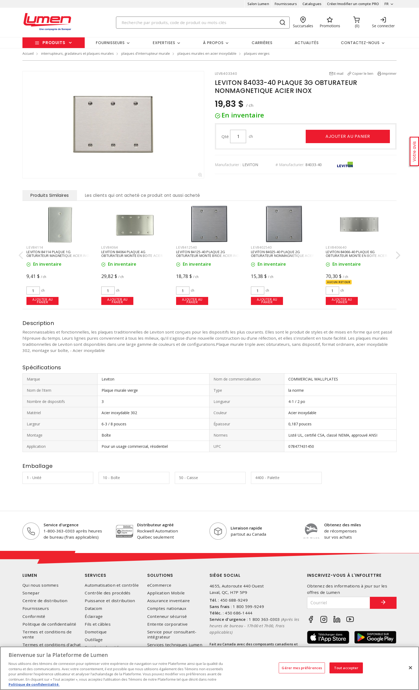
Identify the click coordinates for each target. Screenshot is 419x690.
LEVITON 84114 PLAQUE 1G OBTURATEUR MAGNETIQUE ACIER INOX (58, 254)
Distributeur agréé (155, 524)
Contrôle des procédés (107, 592)
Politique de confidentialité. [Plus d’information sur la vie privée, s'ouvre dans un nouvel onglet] (34, 684)
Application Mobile (166, 592)
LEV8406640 (336, 247)
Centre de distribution (45, 600)
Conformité (33, 616)
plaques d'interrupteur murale (145, 53)
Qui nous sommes (40, 585)
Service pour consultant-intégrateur (172, 634)
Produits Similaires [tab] (49, 195)
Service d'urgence (61, 524)
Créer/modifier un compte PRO (353, 3)
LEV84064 (109, 247)
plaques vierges (257, 53)
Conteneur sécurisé (167, 616)
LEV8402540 (261, 247)
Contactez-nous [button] (360, 42)
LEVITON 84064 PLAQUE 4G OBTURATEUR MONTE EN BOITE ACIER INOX (132, 256)
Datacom (93, 608)
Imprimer (389, 73)
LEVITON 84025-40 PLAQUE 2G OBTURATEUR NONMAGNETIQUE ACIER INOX (283, 256)
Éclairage (94, 616)
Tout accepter (346, 667)
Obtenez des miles (342, 524)
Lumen (29, 575)
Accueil (28, 53)
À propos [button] (213, 42)
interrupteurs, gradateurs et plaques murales (77, 53)
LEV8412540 (186, 247)
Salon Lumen (258, 3)
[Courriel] (338, 603)
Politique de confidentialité (49, 624)
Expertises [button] (164, 42)
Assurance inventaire (168, 600)
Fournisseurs (286, 3)
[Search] (203, 23)
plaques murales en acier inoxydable (206, 53)
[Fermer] (410, 667)
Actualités (307, 42)
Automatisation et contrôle (112, 585)
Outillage (94, 639)
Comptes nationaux (166, 608)
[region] (209, 668)
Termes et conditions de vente (47, 634)
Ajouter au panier (347, 136)
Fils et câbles (98, 624)
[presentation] (20, 255)
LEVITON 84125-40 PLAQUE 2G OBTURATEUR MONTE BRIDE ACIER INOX (208, 254)
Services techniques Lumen (174, 644)
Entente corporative (167, 624)
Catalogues (312, 3)
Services (95, 575)
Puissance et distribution (110, 600)
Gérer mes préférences (302, 667)
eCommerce (159, 585)
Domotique (96, 631)
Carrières (262, 42)
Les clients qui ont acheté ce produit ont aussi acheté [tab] (142, 195)
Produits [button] (53, 42)
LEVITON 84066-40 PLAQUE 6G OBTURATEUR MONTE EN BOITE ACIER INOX (356, 256)
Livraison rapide (246, 528)
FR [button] (387, 3)
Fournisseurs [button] (110, 42)
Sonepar (31, 592)
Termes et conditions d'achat (51, 644)
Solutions (160, 575)
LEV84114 (34, 247)
